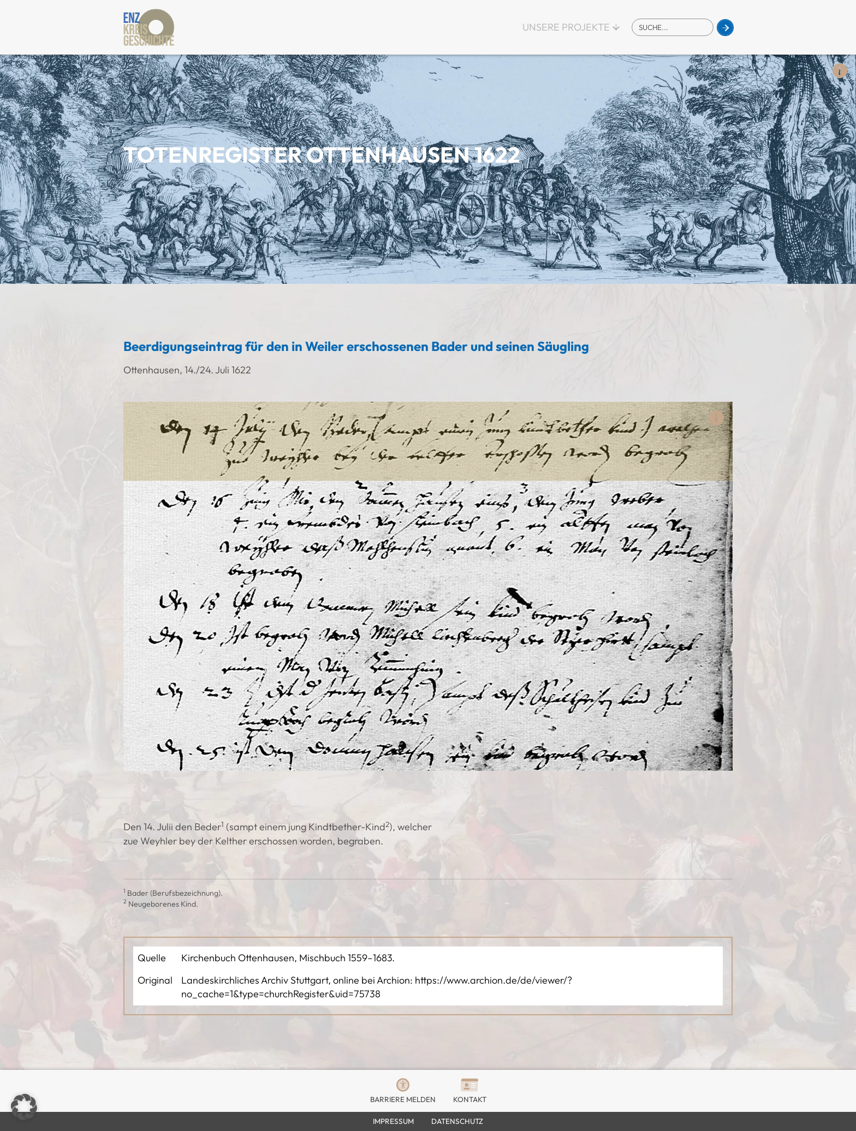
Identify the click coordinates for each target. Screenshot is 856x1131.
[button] (24, 1107)
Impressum (393, 1121)
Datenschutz (457, 1121)
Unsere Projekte (566, 27)
